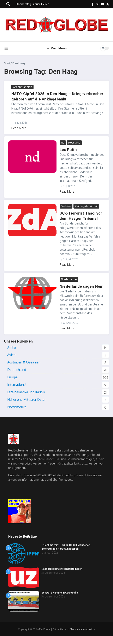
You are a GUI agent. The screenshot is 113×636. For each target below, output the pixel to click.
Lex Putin (68, 149)
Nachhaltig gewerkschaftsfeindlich (61, 568)
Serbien (66, 205)
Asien (11, 354)
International (16, 384)
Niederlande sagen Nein (80, 286)
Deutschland (16, 369)
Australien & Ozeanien (23, 362)
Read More (18, 127)
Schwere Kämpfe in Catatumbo (59, 592)
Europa (12, 376)
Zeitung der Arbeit (86, 205)
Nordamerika (16, 406)
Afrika (11, 347)
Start (7, 63)
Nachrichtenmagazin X (82, 628)
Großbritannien (22, 86)
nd (62, 142)
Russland (74, 142)
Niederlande (69, 278)
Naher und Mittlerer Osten (26, 399)
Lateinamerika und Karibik (26, 391)
